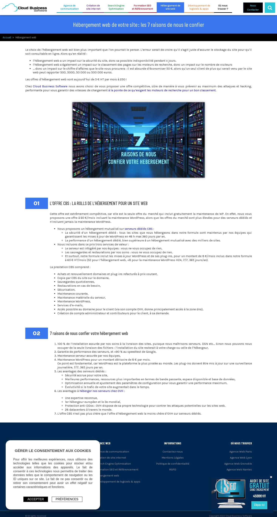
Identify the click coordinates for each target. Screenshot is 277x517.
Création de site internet (111, 457)
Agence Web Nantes (239, 469)
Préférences (67, 499)
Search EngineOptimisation (116, 7)
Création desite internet (93, 7)
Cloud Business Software (50, 86)
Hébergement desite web (170, 7)
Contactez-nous (173, 451)
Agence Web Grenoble (238, 463)
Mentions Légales (173, 457)
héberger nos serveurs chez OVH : (102, 391)
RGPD (172, 469)
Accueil (7, 37)
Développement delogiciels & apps (199, 7)
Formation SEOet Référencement (142, 7)
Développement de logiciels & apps (118, 481)
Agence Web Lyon (241, 457)
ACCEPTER (35, 499)
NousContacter (253, 7)
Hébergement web (107, 475)
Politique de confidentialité (172, 463)
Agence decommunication (69, 7)
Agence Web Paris (240, 451)
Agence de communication (112, 451)
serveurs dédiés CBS (138, 228)
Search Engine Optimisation (113, 463)
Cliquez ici (264, 505)
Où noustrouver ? (223, 7)
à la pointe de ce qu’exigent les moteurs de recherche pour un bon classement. (162, 90)
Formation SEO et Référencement (117, 469)
